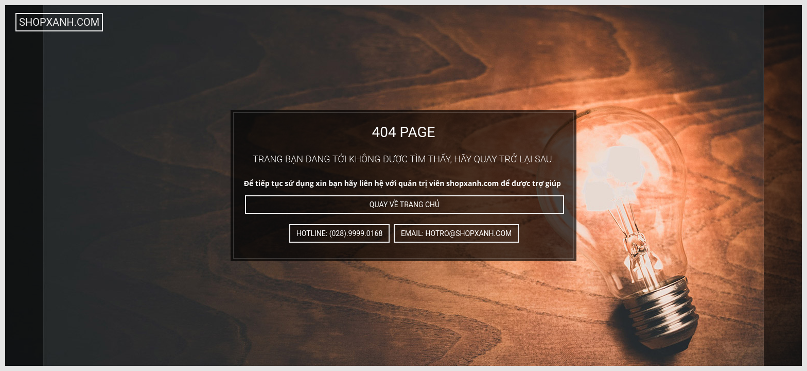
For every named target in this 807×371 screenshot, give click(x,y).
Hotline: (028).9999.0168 (339, 233)
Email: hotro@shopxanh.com (456, 233)
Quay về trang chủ (405, 204)
